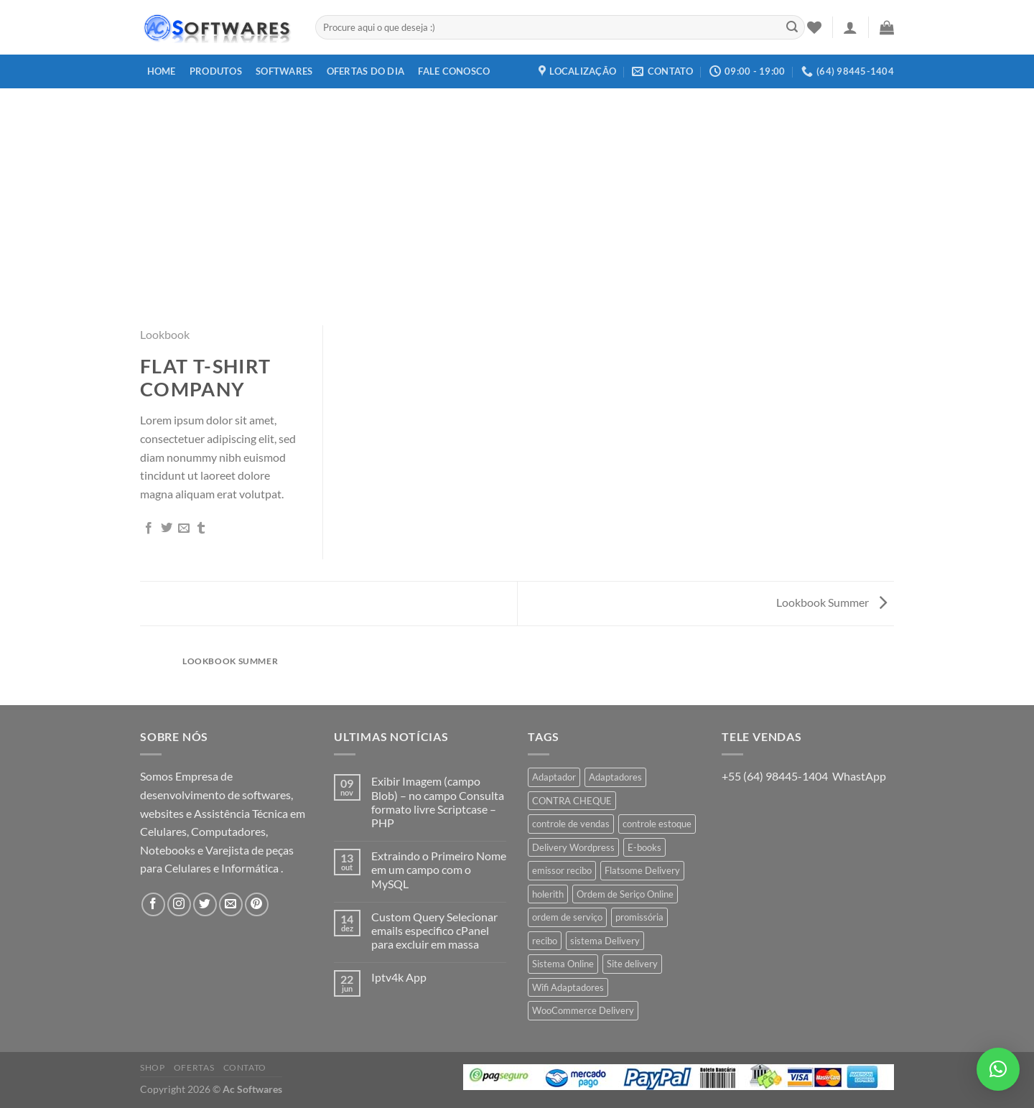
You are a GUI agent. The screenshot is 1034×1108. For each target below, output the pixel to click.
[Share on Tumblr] (201, 528)
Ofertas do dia (366, 71)
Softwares (284, 71)
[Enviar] (792, 27)
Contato (244, 1067)
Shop (152, 1067)
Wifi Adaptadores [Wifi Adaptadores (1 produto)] (568, 987)
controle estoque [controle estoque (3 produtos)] (657, 823)
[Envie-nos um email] (231, 904)
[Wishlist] (814, 27)
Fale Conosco (454, 71)
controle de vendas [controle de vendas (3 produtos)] (571, 823)
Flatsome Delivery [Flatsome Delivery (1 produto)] (642, 870)
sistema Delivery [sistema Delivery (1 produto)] (605, 940)
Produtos (216, 71)
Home (161, 71)
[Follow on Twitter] (205, 904)
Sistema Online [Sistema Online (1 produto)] (563, 963)
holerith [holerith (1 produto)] (548, 894)
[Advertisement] (517, 196)
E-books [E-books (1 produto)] (644, 847)
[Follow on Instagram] (179, 904)
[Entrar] (850, 27)
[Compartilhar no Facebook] (148, 528)
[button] (998, 1069)
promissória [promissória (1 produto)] (639, 917)
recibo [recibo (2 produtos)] (544, 940)
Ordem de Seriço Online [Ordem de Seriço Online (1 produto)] (625, 894)
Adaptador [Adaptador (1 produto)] (554, 777)
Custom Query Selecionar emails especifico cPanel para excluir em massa (434, 930)
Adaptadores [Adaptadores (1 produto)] (615, 777)
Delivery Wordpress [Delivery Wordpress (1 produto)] (573, 847)
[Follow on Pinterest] (257, 904)
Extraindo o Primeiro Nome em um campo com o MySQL (438, 869)
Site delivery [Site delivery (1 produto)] (632, 963)
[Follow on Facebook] (153, 904)
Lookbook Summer (831, 602)
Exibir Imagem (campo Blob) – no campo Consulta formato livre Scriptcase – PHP (437, 801)
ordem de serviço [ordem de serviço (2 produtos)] (567, 917)
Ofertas (194, 1067)
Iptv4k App (399, 977)
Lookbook (165, 334)
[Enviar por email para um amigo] (184, 528)
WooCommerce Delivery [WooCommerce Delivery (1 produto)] (583, 1010)
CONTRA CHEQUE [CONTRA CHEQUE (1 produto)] (572, 800)
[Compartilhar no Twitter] (166, 528)
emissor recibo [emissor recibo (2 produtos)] (562, 870)
